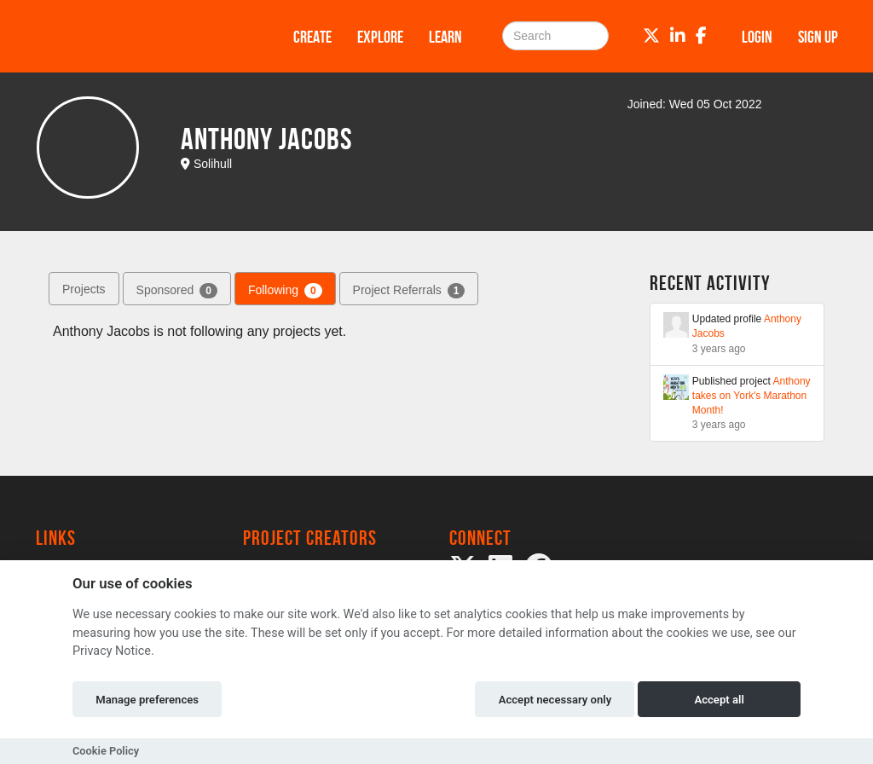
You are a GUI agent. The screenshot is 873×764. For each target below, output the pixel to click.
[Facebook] (701, 36)
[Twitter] (651, 36)
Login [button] (757, 36)
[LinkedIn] (678, 36)
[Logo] (142, 36)
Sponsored (176, 290)
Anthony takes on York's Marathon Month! (751, 395)
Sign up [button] (818, 36)
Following (285, 290)
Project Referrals (409, 290)
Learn (445, 36)
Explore (380, 36)
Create (312, 36)
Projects (84, 289)
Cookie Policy (105, 750)
